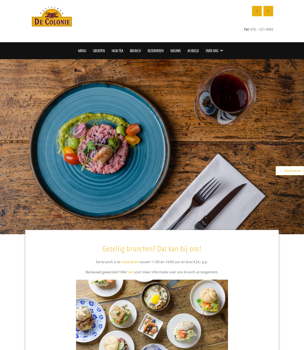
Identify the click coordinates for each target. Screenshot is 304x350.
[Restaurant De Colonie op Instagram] (268, 11)
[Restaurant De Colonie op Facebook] (257, 11)
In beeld (193, 50)
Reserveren (156, 50)
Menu (82, 50)
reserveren (130, 262)
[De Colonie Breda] (52, 16)
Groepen (99, 50)
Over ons (212, 50)
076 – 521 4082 (261, 29)
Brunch (135, 50)
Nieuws (175, 50)
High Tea (117, 50)
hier (130, 272)
